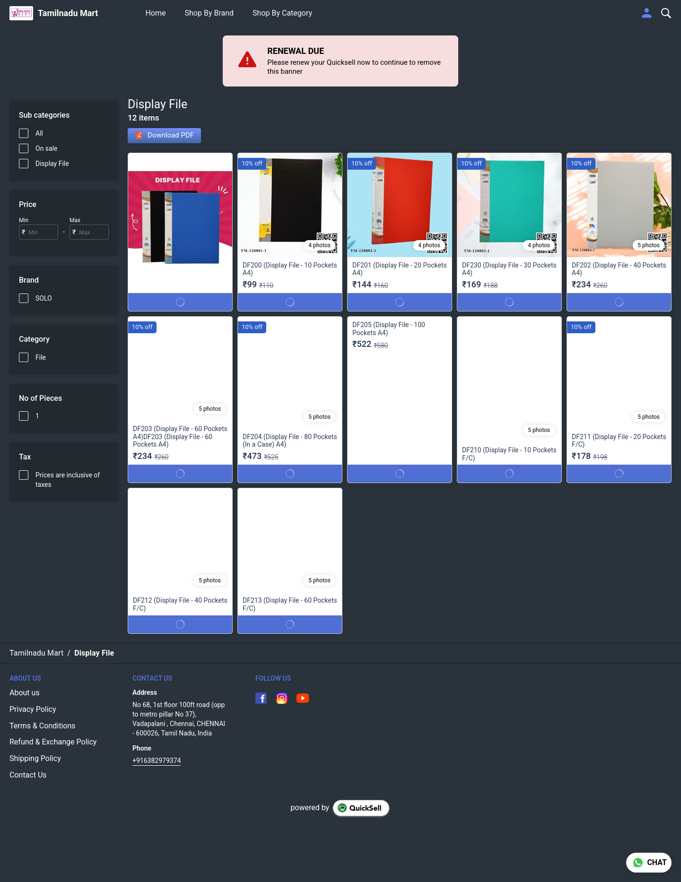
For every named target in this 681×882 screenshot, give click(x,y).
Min (23, 220)
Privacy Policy (32, 709)
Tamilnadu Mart (68, 13)
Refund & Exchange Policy (52, 741)
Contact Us (28, 774)
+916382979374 (156, 760)
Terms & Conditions (42, 725)
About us (24, 692)
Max (75, 220)
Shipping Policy (35, 758)
